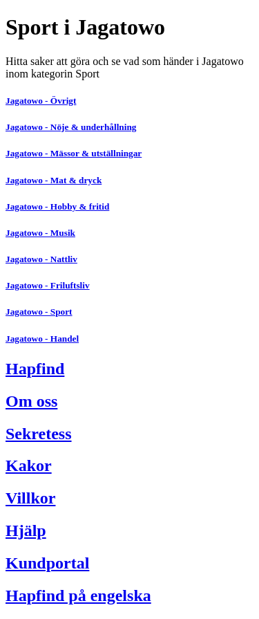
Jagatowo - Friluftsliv (48, 285)
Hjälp (26, 530)
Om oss (31, 401)
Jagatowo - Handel (42, 338)
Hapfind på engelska (78, 595)
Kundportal (47, 563)
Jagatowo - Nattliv (41, 259)
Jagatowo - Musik (40, 233)
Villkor (30, 498)
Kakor (29, 465)
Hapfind (35, 369)
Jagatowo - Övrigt (41, 100)
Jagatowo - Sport (39, 311)
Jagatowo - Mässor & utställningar (74, 153)
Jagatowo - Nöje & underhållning (71, 127)
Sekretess (39, 434)
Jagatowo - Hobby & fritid (57, 206)
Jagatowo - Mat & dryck (54, 180)
